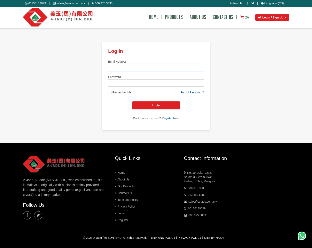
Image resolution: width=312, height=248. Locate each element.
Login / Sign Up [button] (271, 17)
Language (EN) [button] (273, 3)
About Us (122, 179)
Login (156, 105)
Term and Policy (126, 199)
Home (120, 172)
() (244, 17)
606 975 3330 (102, 3)
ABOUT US (197, 17)
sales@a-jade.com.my (69, 3)
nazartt (222, 237)
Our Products (124, 186)
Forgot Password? (192, 92)
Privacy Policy (125, 206)
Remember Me (121, 92)
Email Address (117, 61)
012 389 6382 (194, 194)
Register (121, 220)
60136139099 (35, 3)
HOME (153, 17)
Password (114, 77)
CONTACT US (223, 17)
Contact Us (123, 193)
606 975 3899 (195, 215)
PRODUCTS (174, 17)
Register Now (170, 118)
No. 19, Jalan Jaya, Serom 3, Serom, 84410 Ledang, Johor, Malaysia (199, 177)
